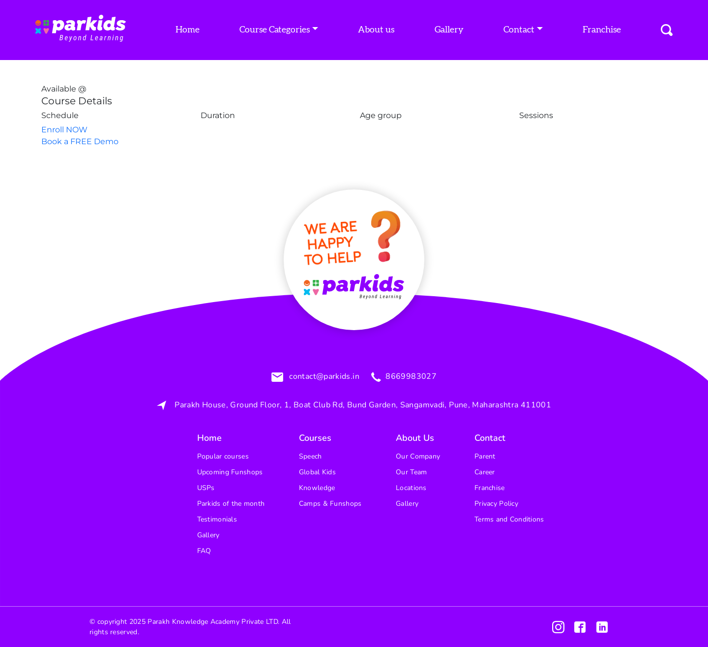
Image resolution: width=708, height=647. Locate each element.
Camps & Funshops (330, 503)
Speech (310, 456)
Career (484, 472)
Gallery (449, 30)
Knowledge (317, 488)
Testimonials (217, 519)
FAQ (204, 550)
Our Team (411, 472)
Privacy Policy (496, 503)
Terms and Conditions (509, 519)
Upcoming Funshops (230, 472)
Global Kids (317, 472)
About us (376, 30)
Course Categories (274, 30)
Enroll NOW (64, 129)
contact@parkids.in (323, 377)
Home (188, 30)
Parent (485, 456)
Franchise (602, 30)
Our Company (418, 456)
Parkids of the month (231, 503)
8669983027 (410, 377)
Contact (518, 30)
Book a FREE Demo (79, 141)
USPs (206, 488)
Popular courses (223, 456)
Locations (411, 488)
